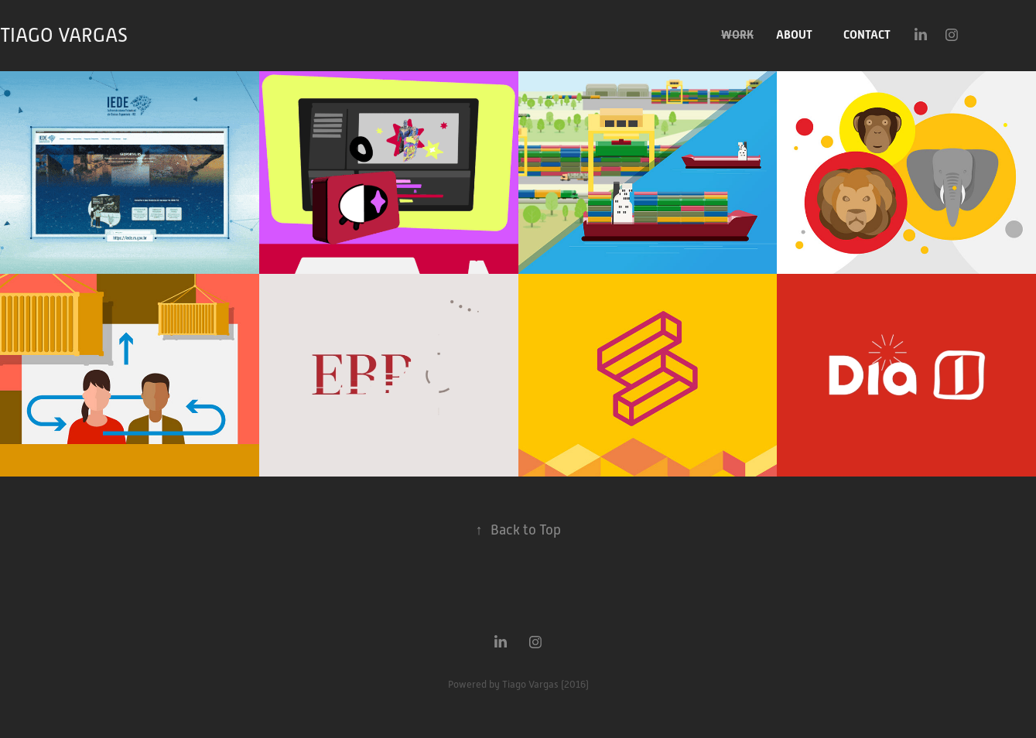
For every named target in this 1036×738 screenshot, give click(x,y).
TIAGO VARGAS (64, 35)
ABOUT (794, 35)
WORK (737, 35)
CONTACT (867, 35)
